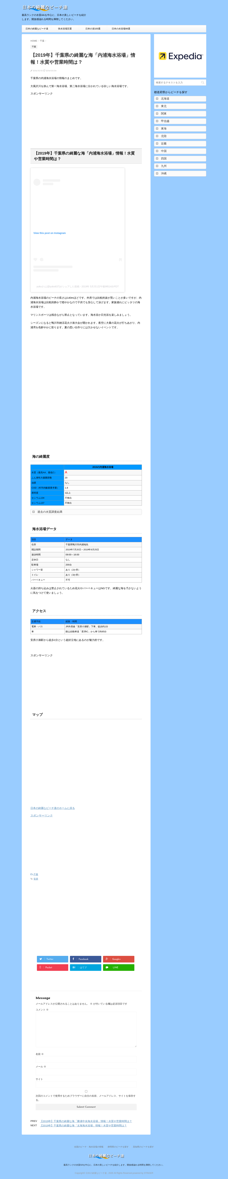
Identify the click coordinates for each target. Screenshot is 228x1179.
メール (41, 1066)
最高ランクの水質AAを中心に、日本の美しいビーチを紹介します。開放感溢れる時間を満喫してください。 (114, 1165)
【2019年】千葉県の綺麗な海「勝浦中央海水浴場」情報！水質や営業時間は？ (86, 1121)
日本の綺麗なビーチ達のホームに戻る (52, 808)
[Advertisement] (59, 120)
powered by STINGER (143, 1173)
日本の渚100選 (93, 28)
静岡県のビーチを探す (118, 1147)
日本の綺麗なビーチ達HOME (37, 29)
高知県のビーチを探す (143, 1147)
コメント (42, 1009)
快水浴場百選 (65, 28)
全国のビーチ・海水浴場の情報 (88, 1147)
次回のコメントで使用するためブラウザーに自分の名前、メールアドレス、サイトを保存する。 (86, 1097)
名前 (40, 1054)
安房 (36, 879)
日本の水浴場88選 (121, 28)
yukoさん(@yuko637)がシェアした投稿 (58, 286)
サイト (39, 1079)
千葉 (36, 874)
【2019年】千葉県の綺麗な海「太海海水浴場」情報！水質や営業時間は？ (83, 1125)
